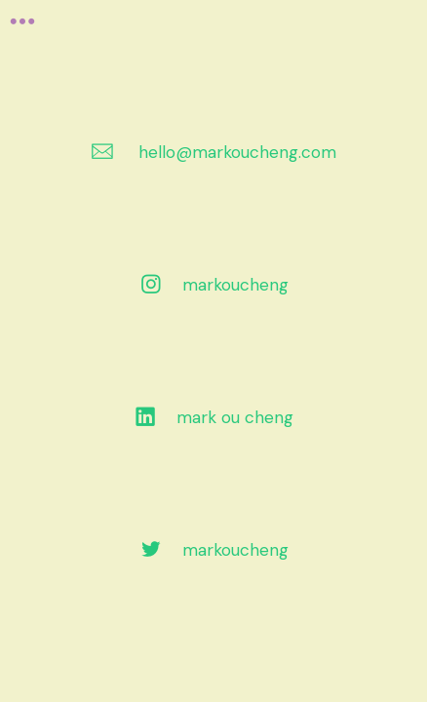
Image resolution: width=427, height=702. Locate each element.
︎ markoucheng (214, 550)
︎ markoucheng (214, 284)
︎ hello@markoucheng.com (213, 152)
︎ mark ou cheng (213, 417)
